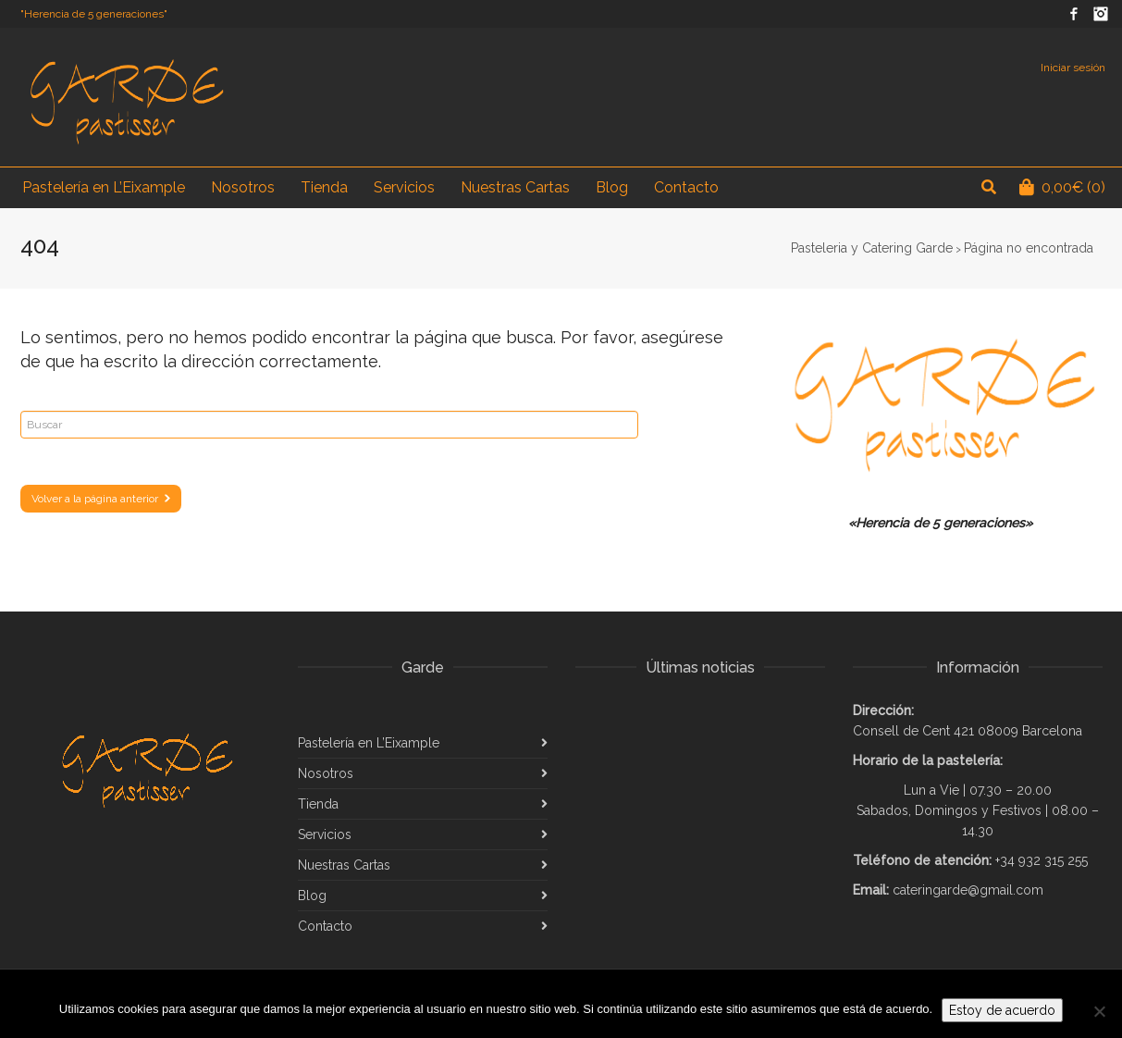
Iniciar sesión (1073, 67)
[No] (1099, 1011)
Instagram (1101, 14)
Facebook (1074, 14)
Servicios (324, 834)
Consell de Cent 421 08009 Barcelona (967, 730)
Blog (312, 895)
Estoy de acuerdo (1002, 1010)
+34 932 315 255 (1041, 860)
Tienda (318, 804)
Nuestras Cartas (344, 865)
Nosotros (325, 773)
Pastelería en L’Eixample (368, 742)
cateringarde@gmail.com (968, 890)
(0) (1062, 187)
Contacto (325, 926)
